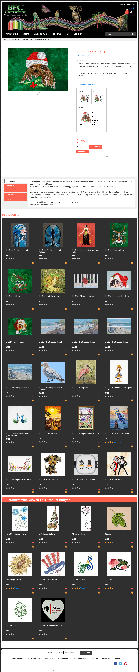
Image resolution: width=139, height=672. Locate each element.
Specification (11, 186)
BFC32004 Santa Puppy (15, 342)
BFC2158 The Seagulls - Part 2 (83, 342)
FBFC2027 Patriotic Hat (48, 580)
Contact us (106, 658)
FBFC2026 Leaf (11, 626)
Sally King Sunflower (14, 580)
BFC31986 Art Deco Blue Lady (17, 250)
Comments (10, 190)
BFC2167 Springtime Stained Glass (85, 434)
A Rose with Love (78, 534)
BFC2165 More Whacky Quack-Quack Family (18, 435)
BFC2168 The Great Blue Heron (117, 434)
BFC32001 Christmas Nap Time (117, 296)
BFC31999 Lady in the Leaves (50, 296)
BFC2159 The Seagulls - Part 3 (116, 342)
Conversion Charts (34, 658)
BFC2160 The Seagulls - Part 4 (17, 388)
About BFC (49, 658)
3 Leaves (108, 534)
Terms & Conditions (81, 658)
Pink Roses (109, 580)
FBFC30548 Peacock (79, 580)
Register (130, 4)
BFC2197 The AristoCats (114, 480)
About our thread (18, 658)
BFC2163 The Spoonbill (81, 388)
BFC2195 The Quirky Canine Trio (51, 480)
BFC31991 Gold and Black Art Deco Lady (85, 251)
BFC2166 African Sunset (48, 434)
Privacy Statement (63, 658)
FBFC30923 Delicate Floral (16, 534)
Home (5, 39)
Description (10, 181)
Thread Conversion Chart (85, 85)
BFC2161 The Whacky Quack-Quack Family (119, 389)
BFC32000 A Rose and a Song (83, 296)
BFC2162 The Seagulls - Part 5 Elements (50, 389)
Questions (10, 195)
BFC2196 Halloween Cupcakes (83, 480)
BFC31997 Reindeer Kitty (114, 250)
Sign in (122, 4)
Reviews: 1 (117, 442)
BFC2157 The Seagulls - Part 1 (50, 342)
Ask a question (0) (83, 55)
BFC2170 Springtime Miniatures (18, 480)
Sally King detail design (48, 534)
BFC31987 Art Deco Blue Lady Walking (50, 251)
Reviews (9, 199)
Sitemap (95, 658)
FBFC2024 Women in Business (50, 626)
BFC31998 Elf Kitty (13, 296)
